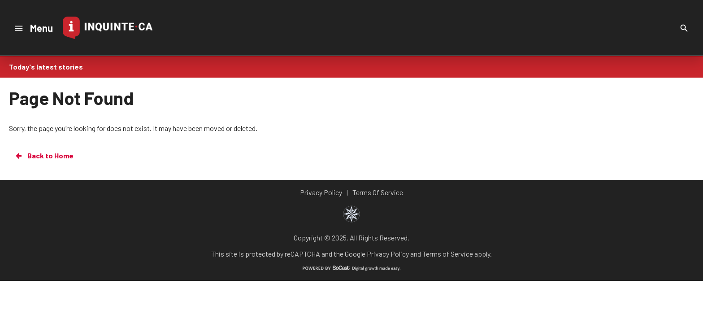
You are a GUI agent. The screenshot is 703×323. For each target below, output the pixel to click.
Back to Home (44, 155)
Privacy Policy (388, 253)
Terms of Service (447, 253)
